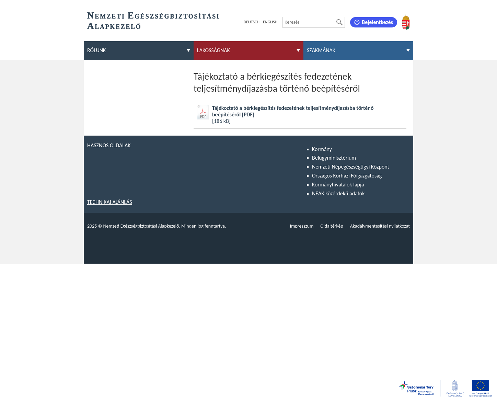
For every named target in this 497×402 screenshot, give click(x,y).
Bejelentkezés (377, 22)
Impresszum (302, 226)
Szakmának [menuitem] (321, 50)
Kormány (322, 149)
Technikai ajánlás (109, 202)
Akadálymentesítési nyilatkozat (380, 226)
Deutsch (251, 22)
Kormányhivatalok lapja (338, 184)
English (270, 22)
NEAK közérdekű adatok (338, 193)
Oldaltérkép (331, 226)
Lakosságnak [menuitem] (213, 50)
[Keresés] (339, 22)
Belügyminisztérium (334, 157)
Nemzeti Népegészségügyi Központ (350, 166)
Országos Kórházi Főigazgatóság (347, 175)
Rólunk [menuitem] (96, 50)
